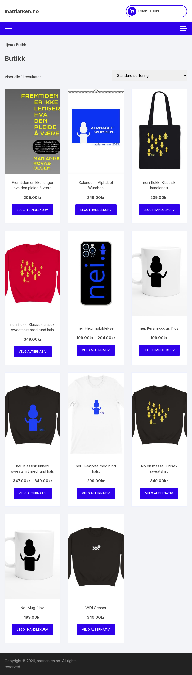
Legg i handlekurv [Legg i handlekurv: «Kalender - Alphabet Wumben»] (96, 210)
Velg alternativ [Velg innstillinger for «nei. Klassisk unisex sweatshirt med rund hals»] (33, 493)
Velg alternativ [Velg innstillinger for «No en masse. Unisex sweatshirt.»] (159, 493)
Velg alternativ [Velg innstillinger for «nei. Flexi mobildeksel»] (96, 350)
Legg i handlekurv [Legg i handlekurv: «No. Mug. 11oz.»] (32, 629)
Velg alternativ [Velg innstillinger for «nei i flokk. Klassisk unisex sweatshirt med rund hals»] (33, 351)
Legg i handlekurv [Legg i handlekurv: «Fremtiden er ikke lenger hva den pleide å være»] (32, 210)
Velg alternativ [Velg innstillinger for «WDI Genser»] (96, 629)
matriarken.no (22, 11)
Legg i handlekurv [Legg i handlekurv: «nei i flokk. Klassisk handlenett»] (159, 210)
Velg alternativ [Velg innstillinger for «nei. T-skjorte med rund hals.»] (96, 493)
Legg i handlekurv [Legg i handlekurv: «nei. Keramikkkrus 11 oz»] (159, 350)
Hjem (9, 45)
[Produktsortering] (149, 75)
